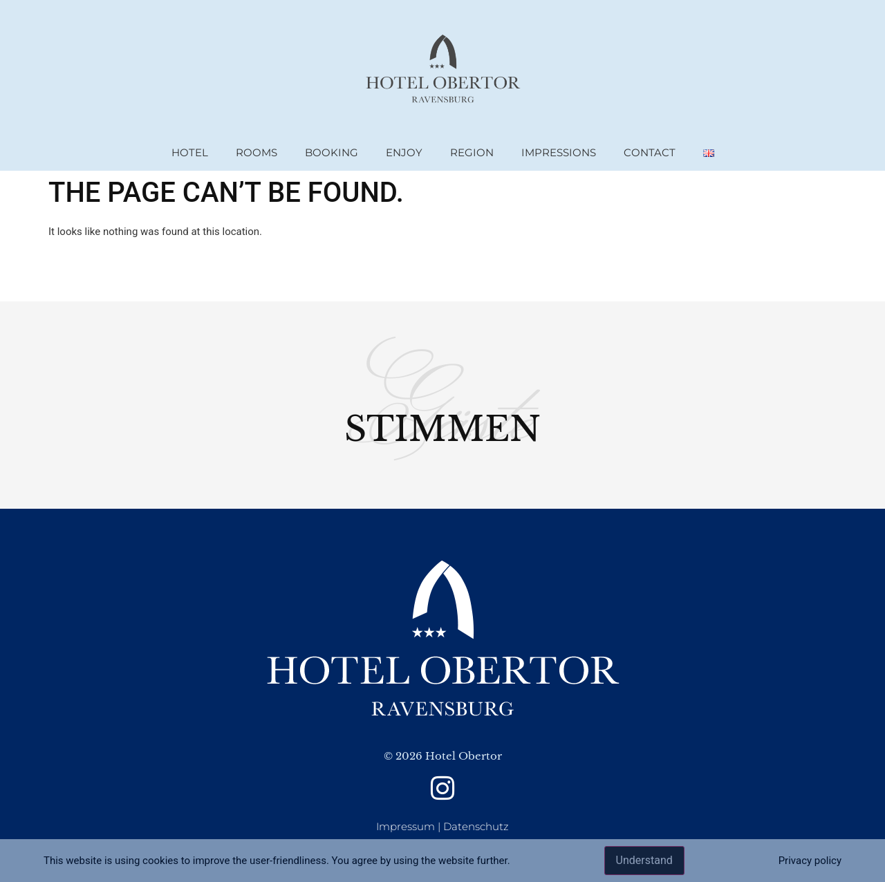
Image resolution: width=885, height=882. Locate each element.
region (472, 152)
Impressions (558, 152)
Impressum (405, 826)
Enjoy (404, 152)
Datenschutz (476, 826)
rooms (256, 152)
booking (331, 152)
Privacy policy (810, 860)
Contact (650, 152)
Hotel (189, 152)
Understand (644, 860)
